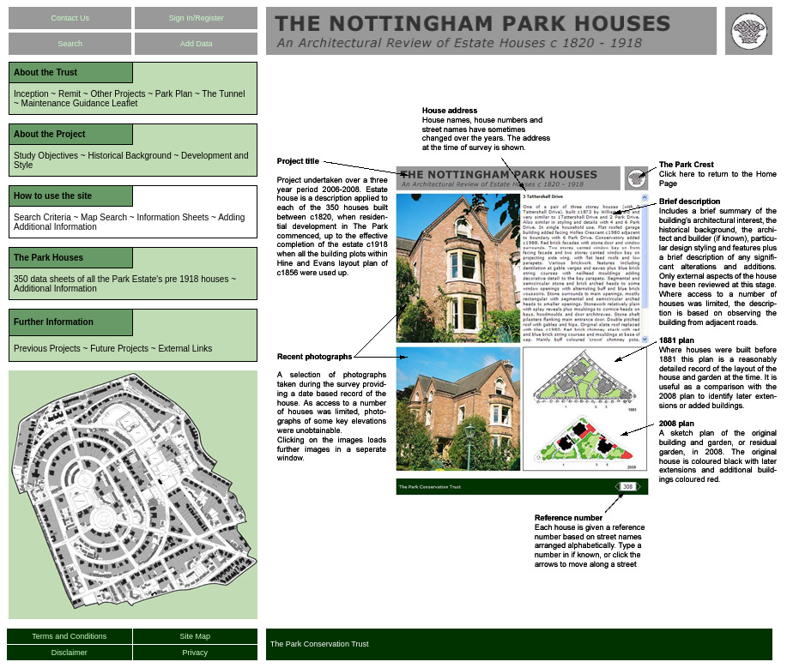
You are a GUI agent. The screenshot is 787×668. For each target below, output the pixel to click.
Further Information (54, 322)
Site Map (195, 636)
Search (70, 43)
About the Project (49, 134)
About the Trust (45, 72)
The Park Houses (48, 257)
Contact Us (70, 18)
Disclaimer (69, 652)
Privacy (196, 652)
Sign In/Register (196, 18)
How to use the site (53, 196)
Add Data (196, 43)
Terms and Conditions (69, 636)
